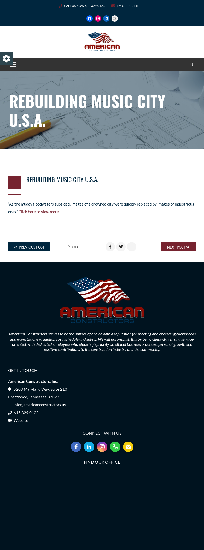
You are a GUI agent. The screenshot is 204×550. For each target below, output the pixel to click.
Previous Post (29, 247)
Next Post (178, 247)
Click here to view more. (39, 211)
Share (73, 246)
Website (21, 420)
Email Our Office (131, 6)
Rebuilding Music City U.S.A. (62, 179)
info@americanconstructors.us (40, 404)
